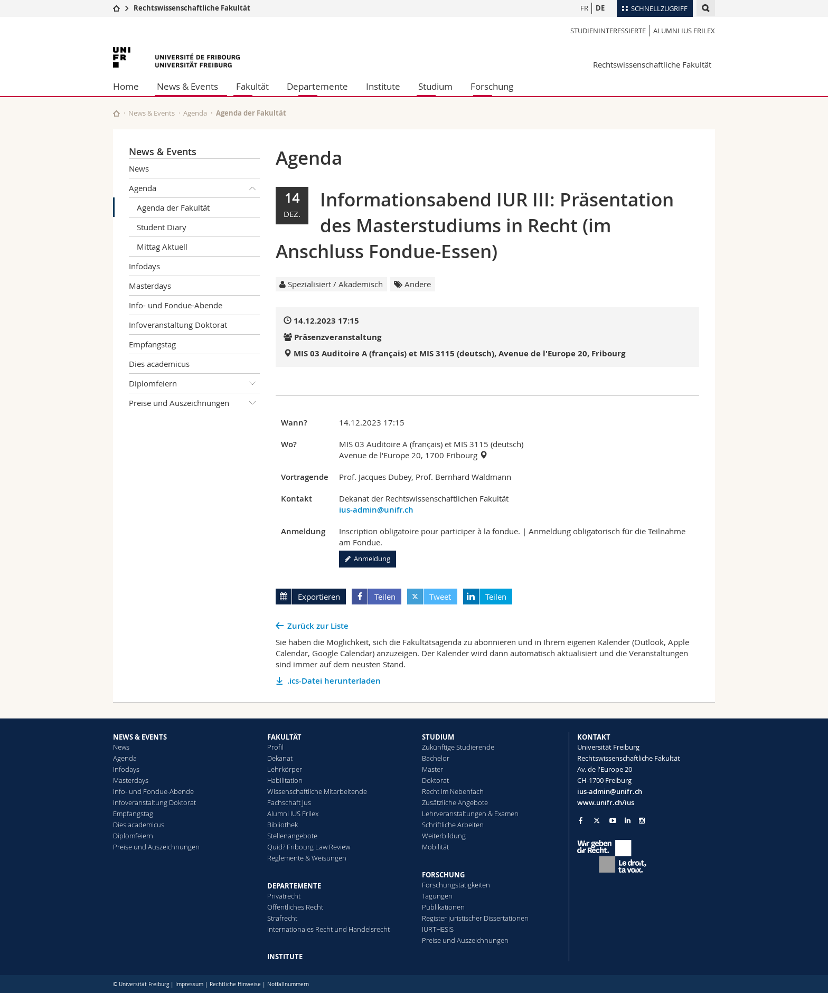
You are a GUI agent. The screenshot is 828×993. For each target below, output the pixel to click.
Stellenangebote (292, 835)
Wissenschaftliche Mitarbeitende (317, 791)
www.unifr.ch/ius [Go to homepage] (605, 802)
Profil (275, 747)
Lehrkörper (284, 769)
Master (432, 769)
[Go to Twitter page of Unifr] (596, 820)
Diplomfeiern (194, 383)
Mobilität (435, 847)
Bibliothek (282, 824)
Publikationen (443, 907)
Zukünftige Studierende (458, 747)
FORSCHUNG (443, 874)
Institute (383, 86)
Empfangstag (152, 344)
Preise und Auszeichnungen (194, 402)
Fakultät (252, 86)
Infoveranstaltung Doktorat (178, 324)
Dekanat (280, 758)
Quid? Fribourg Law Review (308, 847)
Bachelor (435, 758)
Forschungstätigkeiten (456, 885)
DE (600, 8)
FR (584, 8)
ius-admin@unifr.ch (376, 509)
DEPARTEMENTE (294, 886)
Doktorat (435, 780)
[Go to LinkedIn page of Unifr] (628, 820)
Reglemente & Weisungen (306, 858)
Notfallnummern (288, 984)
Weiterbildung (444, 835)
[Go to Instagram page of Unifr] (642, 820)
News (139, 168)
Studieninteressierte (608, 30)
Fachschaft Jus (289, 802)
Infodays (144, 266)
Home (126, 86)
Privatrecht (283, 896)
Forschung (492, 86)
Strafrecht (282, 918)
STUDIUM (438, 737)
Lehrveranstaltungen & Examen (470, 813)
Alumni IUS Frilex (684, 30)
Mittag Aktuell (162, 246)
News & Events (187, 86)
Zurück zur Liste (318, 625)
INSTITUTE (285, 956)
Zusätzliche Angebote (455, 802)
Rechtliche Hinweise (235, 984)
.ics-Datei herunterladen (334, 680)
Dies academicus (159, 363)
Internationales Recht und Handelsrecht (328, 929)
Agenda (195, 113)
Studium (435, 86)
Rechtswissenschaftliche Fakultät (192, 8)
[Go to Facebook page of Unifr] (580, 820)
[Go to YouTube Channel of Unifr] (612, 820)
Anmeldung (367, 558)
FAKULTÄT (284, 737)
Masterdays (150, 285)
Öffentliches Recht (295, 907)
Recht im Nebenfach (453, 791)
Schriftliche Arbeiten (453, 824)
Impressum (189, 984)
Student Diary (161, 227)
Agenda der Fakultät (173, 207)
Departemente (317, 86)
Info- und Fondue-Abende (175, 305)
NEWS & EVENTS (140, 737)
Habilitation (285, 780)
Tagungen (437, 896)
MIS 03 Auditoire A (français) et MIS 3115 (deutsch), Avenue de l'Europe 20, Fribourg (459, 353)
